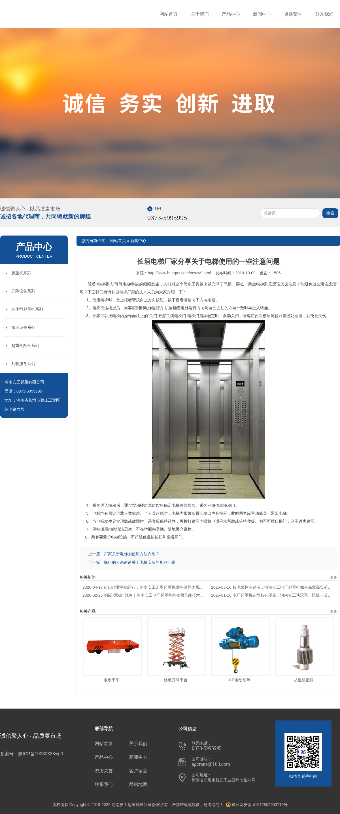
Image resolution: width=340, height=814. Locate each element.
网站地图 (138, 784)
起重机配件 (304, 680)
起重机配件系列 (25, 345)
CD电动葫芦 (239, 680)
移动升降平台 (176, 680)
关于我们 (200, 14)
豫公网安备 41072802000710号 (257, 804)
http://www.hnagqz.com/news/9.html (179, 273)
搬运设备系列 (23, 327)
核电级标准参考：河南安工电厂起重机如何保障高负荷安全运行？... (272, 587)
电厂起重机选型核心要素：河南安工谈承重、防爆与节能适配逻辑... (272, 595)
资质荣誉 (293, 14)
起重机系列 (21, 273)
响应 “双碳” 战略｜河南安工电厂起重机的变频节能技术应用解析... (143, 595)
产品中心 (231, 14)
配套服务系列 (23, 363)
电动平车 (112, 680)
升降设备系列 (23, 291)
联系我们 (324, 14)
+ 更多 (332, 577)
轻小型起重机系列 (27, 309)
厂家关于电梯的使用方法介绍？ (132, 554)
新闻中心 (262, 14)
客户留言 (138, 770)
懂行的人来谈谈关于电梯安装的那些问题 (139, 562)
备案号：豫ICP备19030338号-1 (31, 753)
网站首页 (169, 14)
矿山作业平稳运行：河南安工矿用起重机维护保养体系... (142, 587)
